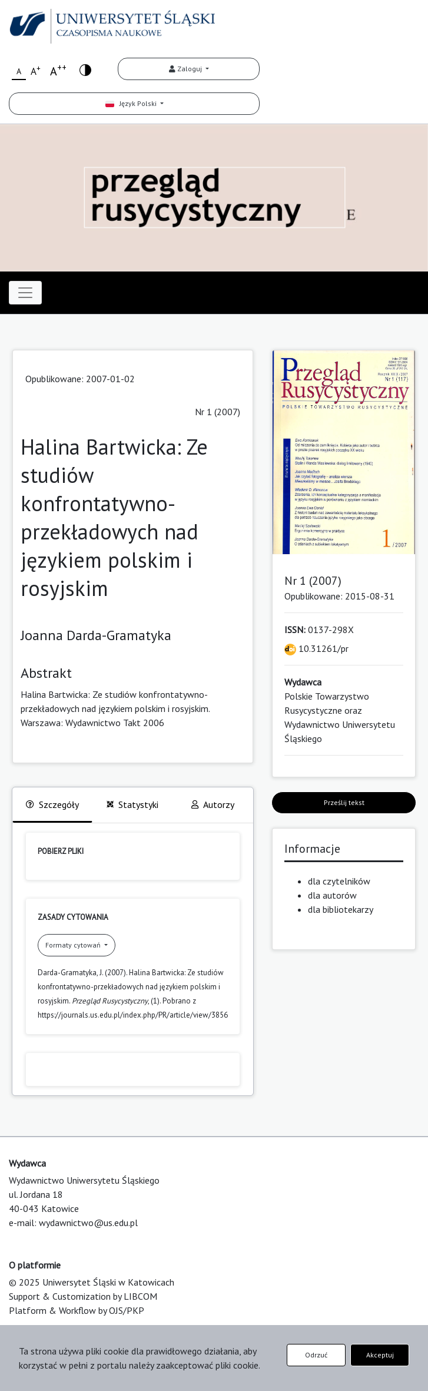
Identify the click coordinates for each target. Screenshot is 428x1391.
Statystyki (132, 804)
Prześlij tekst (344, 802)
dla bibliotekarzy (340, 909)
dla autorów (332, 895)
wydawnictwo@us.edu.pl (88, 1222)
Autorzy (212, 804)
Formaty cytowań (73, 944)
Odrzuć (316, 1354)
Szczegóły (52, 804)
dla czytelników (339, 881)
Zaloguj (186, 68)
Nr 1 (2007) (217, 412)
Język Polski (131, 103)
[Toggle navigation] (25, 292)
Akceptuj (380, 1354)
